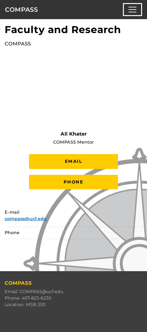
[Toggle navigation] (132, 9)
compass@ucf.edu (26, 218)
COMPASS (21, 9)
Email (73, 161)
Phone (73, 182)
